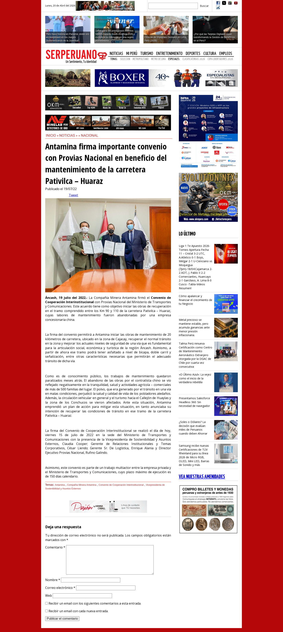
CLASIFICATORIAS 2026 (193, 59)
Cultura (209, 53)
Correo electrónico (60, 588)
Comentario (55, 547)
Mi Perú (131, 53)
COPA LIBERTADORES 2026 (220, 59)
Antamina (60, 485)
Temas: (114, 59)
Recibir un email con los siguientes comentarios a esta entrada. (95, 603)
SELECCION (125, 59)
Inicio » (52, 135)
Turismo (146, 53)
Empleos (225, 53)
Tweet (73, 195)
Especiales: (174, 59)
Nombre (52, 580)
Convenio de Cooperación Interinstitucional (121, 485)
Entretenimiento (169, 53)
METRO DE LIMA (158, 59)
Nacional (89, 135)
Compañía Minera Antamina (81, 485)
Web (48, 595)
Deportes (193, 53)
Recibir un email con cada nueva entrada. (78, 611)
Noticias (116, 53)
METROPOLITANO (141, 59)
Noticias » (68, 135)
